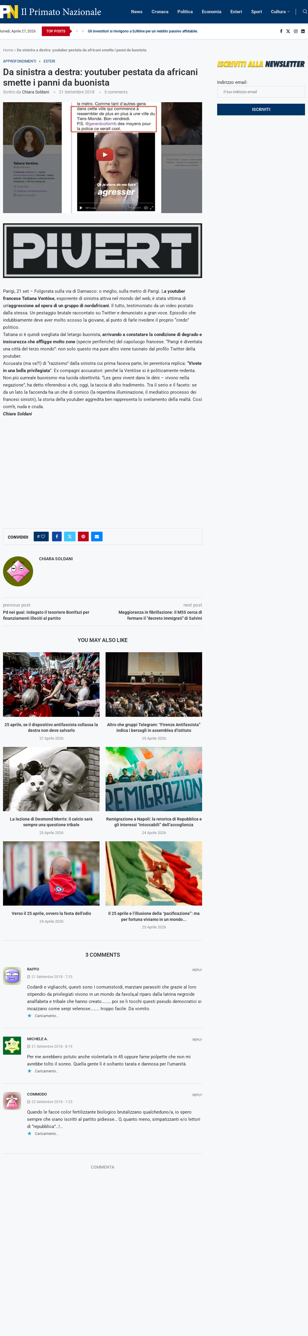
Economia (211, 11)
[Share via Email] (97, 536)
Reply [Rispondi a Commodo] (197, 1095)
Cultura (278, 11)
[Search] (305, 11)
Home (8, 50)
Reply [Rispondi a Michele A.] (197, 1039)
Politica (185, 11)
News (137, 11)
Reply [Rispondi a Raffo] (197, 970)
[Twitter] (288, 31)
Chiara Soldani (35, 92)
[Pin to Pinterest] (83, 536)
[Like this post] (43, 536)
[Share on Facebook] (57, 536)
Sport (256, 11)
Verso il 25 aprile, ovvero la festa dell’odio (51, 913)
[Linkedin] (303, 31)
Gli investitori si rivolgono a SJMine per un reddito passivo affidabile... (144, 31)
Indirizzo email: (261, 89)
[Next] (83, 31)
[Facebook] (281, 31)
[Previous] (77, 31)
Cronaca (160, 11)
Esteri (236, 11)
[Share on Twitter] (69, 536)
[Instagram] (296, 31)
